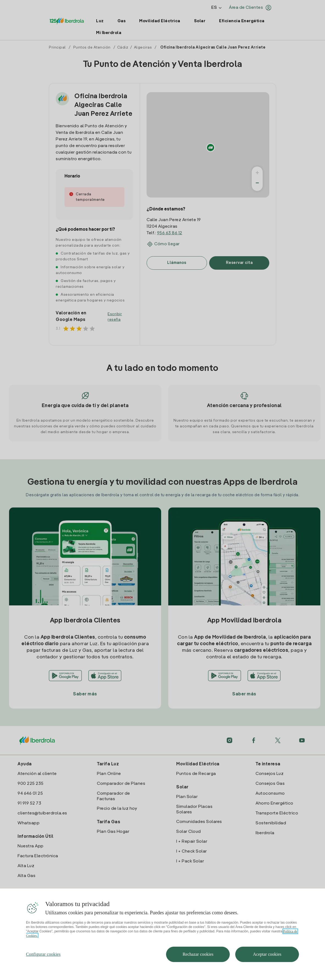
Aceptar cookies (267, 954)
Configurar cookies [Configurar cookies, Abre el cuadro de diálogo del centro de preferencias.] (43, 954)
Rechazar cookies (198, 954)
